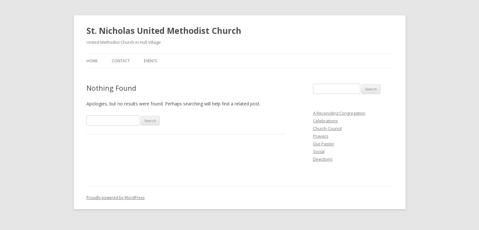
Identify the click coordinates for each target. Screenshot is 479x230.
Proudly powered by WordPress (115, 197)
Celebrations (325, 121)
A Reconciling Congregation (339, 113)
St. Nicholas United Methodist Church (163, 30)
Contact (121, 61)
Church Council (327, 128)
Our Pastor (323, 144)
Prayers (320, 136)
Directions (323, 159)
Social (319, 151)
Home (92, 61)
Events (150, 61)
